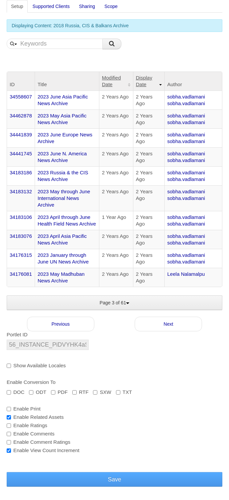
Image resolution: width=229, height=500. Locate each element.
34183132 (21, 191)
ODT (37, 392)
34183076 (21, 236)
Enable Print (24, 409)
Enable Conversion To (31, 382)
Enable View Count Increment (43, 450)
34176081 (21, 274)
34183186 (21, 172)
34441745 (21, 153)
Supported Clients (51, 6)
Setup (17, 6)
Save (114, 479)
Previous (61, 324)
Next (168, 324)
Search (111, 44)
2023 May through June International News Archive (64, 198)
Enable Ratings (27, 425)
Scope (111, 6)
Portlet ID (17, 334)
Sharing (87, 6)
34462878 (21, 115)
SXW (102, 392)
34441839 (21, 134)
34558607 (21, 96)
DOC (15, 392)
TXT (124, 392)
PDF (59, 392)
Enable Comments (30, 433)
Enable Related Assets (35, 417)
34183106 (21, 217)
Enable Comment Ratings (38, 442)
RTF (80, 392)
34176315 (21, 255)
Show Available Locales (36, 365)
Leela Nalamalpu (186, 274)
